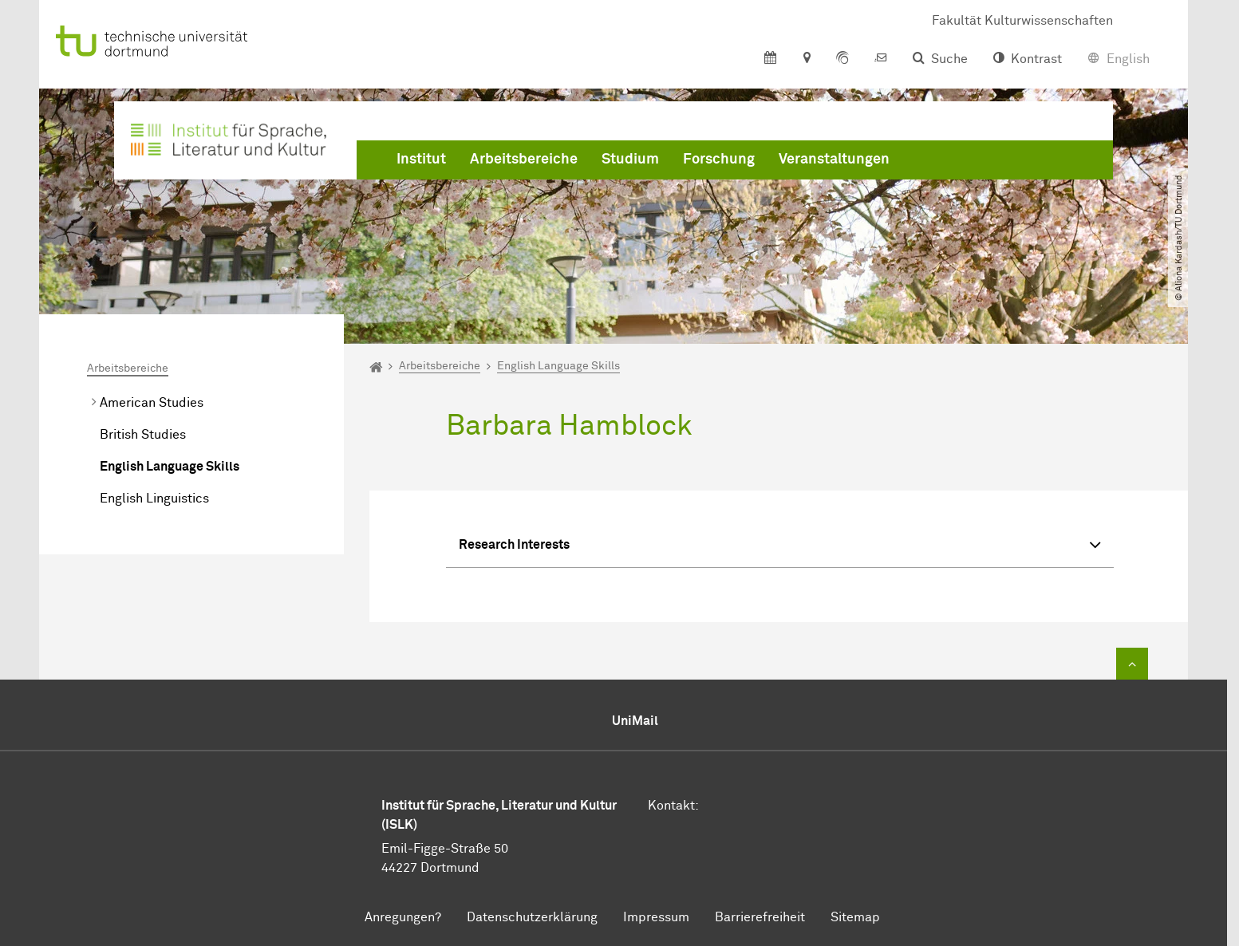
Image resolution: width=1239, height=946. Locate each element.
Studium (630, 159)
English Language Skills (169, 466)
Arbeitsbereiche (524, 159)
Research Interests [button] (780, 546)
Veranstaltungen (834, 159)
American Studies (151, 402)
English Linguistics (154, 498)
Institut (421, 159)
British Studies (143, 434)
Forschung (719, 159)
